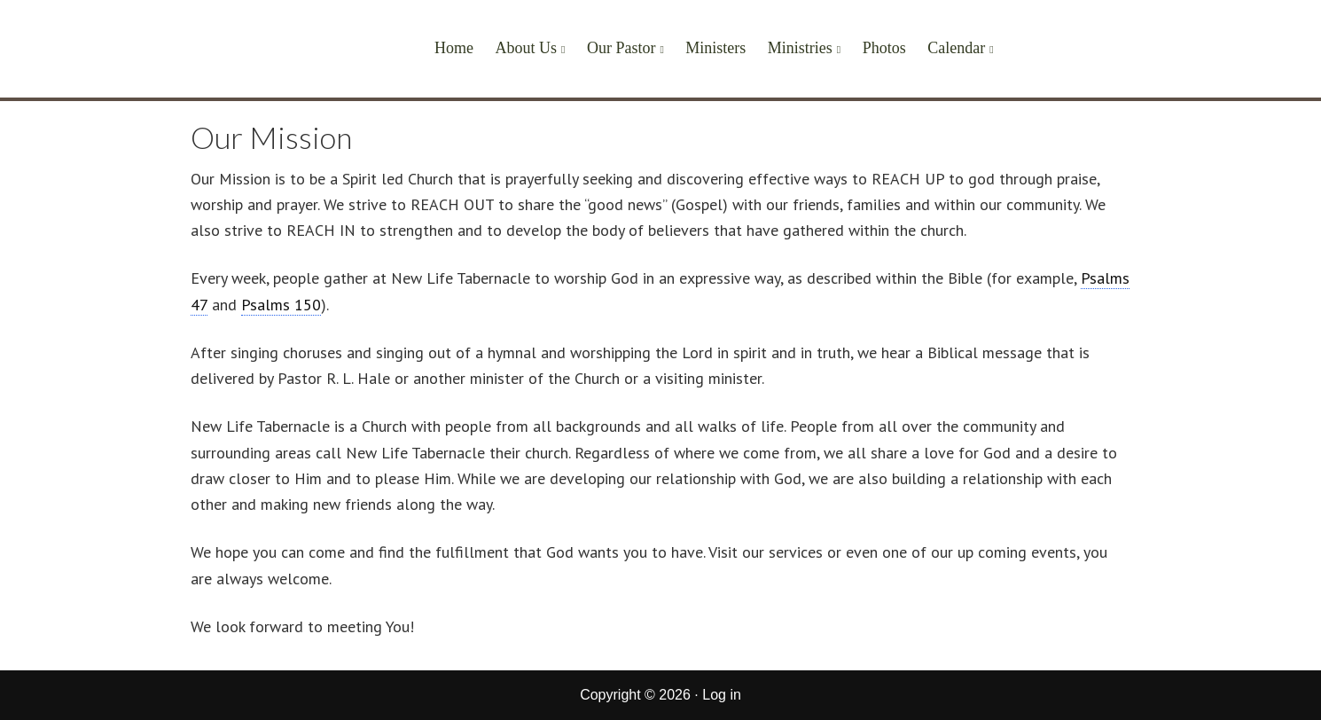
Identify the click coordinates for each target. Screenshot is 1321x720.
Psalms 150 (281, 304)
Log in (721, 694)
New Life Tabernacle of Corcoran (259, 55)
